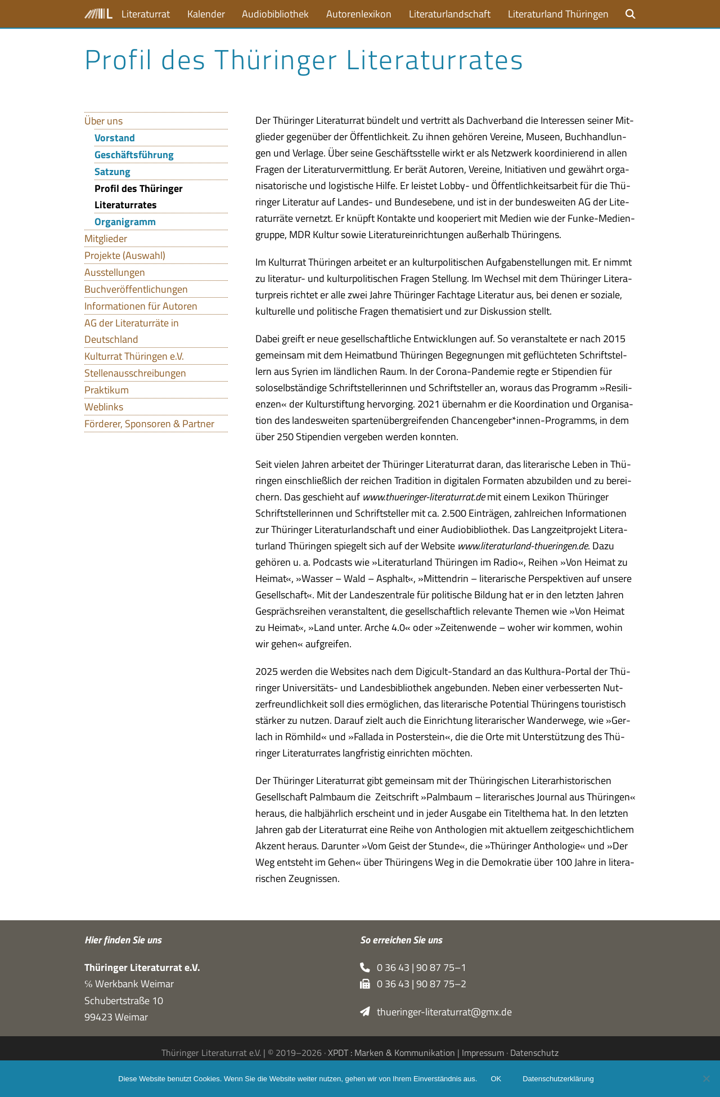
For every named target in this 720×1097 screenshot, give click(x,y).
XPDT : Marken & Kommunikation (391, 1052)
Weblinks (103, 406)
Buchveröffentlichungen (136, 289)
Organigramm (125, 221)
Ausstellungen (114, 272)
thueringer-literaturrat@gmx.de (436, 1011)
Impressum (483, 1052)
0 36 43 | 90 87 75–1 (413, 967)
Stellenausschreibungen (135, 372)
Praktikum (106, 389)
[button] (630, 14)
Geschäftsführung (134, 154)
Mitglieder (105, 238)
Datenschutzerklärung (558, 1078)
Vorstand (114, 137)
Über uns (103, 120)
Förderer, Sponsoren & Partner (149, 423)
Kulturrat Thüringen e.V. (134, 356)
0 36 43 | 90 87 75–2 (413, 983)
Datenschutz (534, 1052)
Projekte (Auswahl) (124, 255)
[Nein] (706, 1078)
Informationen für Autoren (140, 306)
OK (495, 1078)
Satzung (112, 171)
